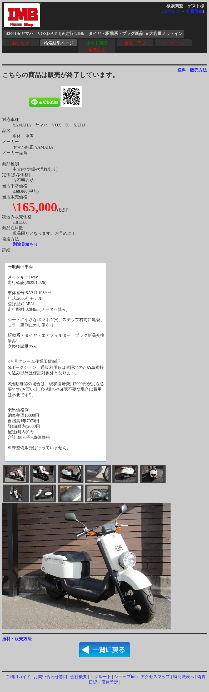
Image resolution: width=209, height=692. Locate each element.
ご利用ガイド (18, 676)
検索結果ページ (58, 43)
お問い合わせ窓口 (50, 676)
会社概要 (78, 676)
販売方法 (96, 50)
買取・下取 (135, 43)
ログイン (171, 11)
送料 (181, 70)
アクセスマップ (155, 676)
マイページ (173, 43)
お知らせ (20, 43)
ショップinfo (126, 676)
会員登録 (194, 11)
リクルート (100, 676)
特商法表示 (183, 676)
